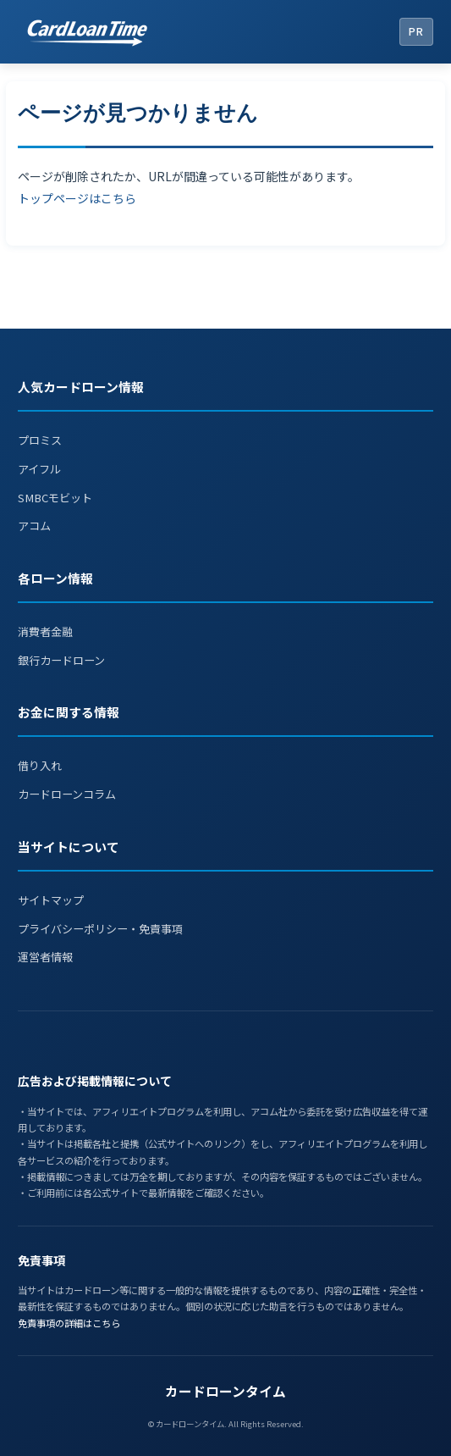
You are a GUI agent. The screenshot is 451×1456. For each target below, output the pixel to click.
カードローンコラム (67, 794)
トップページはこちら (77, 198)
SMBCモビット (55, 498)
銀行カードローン (61, 660)
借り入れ (40, 765)
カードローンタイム (225, 1391)
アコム (34, 526)
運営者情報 (45, 957)
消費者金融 (45, 631)
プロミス (40, 440)
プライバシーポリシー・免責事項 (100, 929)
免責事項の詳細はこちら (69, 1323)
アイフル (39, 469)
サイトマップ (51, 900)
